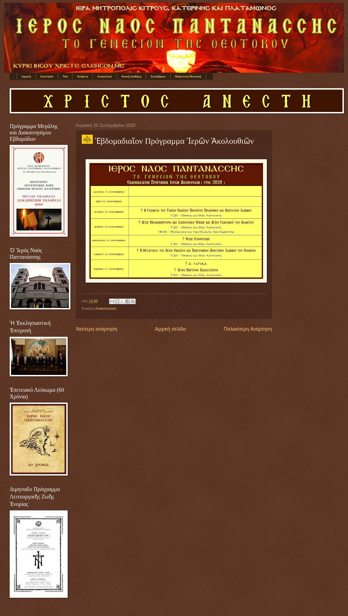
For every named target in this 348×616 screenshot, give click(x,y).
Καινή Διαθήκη (131, 76)
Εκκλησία (46, 76)
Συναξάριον (158, 76)
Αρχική (26, 76)
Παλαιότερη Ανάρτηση (248, 329)
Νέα (65, 76)
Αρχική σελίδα (170, 329)
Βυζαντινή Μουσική (188, 76)
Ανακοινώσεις (106, 308)
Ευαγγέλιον (104, 76)
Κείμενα (82, 76)
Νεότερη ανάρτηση (96, 329)
